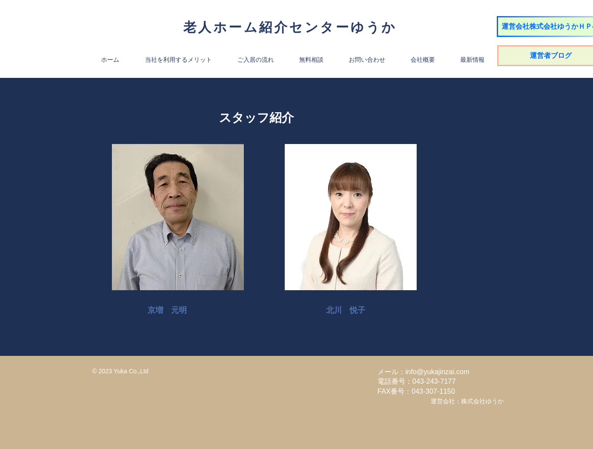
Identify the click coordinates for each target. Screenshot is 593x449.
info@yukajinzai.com (437, 371)
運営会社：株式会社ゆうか (467, 401)
